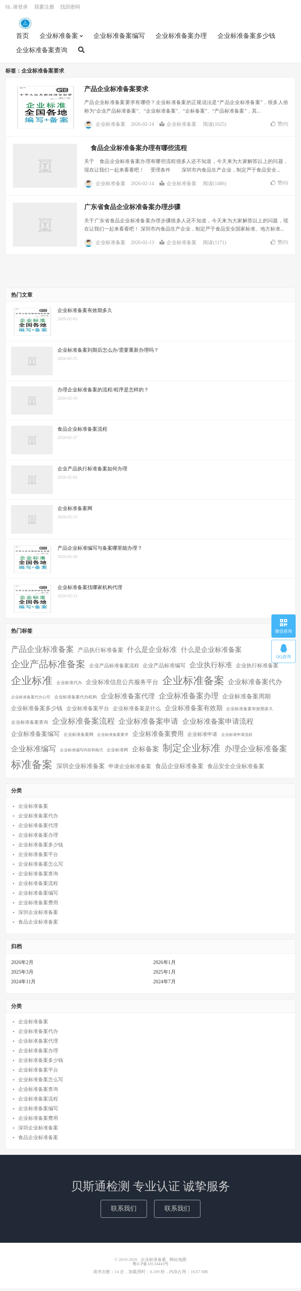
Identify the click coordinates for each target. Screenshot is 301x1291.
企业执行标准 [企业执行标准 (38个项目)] (210, 667)
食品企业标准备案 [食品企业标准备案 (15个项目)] (179, 769)
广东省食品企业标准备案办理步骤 (132, 209)
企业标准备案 (25, 25)
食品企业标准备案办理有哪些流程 (135, 150)
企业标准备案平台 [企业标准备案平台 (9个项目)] (87, 711)
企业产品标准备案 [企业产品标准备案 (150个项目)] (48, 667)
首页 (22, 37)
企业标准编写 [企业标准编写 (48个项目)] (33, 751)
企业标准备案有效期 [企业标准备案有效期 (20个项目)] (194, 710)
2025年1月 (164, 975)
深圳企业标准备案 (38, 915)
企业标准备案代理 (38, 828)
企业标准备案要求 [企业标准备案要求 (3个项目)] (112, 738)
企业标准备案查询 (41, 52)
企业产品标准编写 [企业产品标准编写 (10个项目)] (164, 668)
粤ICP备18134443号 (150, 1266)
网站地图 (178, 1262)
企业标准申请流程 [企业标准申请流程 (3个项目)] (236, 738)
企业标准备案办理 (181, 37)
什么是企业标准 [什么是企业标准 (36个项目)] (152, 652)
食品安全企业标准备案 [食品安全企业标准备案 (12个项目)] (235, 769)
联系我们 (124, 1211)
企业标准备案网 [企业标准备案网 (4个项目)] (78, 737)
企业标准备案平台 (38, 857)
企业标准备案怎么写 (40, 867)
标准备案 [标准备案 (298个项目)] (31, 767)
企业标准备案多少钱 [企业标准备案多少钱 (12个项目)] (36, 711)
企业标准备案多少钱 (246, 37)
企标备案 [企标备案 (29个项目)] (145, 752)
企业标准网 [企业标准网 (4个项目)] (117, 753)
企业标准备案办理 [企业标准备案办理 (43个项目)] (189, 698)
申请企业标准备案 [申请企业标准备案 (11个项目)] (129, 769)
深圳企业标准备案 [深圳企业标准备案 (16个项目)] (80, 769)
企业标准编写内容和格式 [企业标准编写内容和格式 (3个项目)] (81, 753)
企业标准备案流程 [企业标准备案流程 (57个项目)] (83, 723)
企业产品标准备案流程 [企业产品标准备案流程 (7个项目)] (114, 668)
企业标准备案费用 (38, 905)
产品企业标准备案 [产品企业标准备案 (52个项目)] (42, 652)
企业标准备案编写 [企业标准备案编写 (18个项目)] (35, 736)
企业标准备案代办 (38, 818)
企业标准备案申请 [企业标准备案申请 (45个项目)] (148, 724)
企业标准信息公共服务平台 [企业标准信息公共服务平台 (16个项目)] (122, 685)
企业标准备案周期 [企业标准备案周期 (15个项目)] (246, 699)
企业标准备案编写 (119, 37)
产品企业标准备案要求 (116, 91)
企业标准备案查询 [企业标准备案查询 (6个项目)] (29, 725)
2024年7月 (164, 984)
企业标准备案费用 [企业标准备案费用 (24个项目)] (158, 736)
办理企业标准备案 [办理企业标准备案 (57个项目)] (255, 751)
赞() (279, 126)
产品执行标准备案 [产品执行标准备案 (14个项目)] (100, 652)
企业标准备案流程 (38, 886)
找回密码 (70, 9)
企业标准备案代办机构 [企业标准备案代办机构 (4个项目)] (75, 700)
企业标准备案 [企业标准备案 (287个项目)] (193, 683)
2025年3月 (22, 975)
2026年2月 (22, 965)
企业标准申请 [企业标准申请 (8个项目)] (202, 737)
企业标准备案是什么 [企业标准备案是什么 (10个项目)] (137, 711)
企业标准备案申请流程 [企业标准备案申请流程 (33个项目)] (218, 724)
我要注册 (44, 9)
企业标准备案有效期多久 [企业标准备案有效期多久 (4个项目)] (249, 711)
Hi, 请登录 (16, 9)
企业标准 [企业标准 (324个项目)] (31, 683)
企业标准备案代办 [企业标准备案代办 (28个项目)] (255, 684)
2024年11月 (23, 984)
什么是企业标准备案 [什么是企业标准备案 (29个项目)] (211, 652)
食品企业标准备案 (38, 925)
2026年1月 (164, 965)
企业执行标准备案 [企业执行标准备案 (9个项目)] (257, 668)
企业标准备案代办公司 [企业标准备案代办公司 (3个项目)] (30, 700)
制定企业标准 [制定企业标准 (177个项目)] (191, 751)
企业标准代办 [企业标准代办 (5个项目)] (69, 685)
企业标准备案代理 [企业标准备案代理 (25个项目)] (128, 699)
